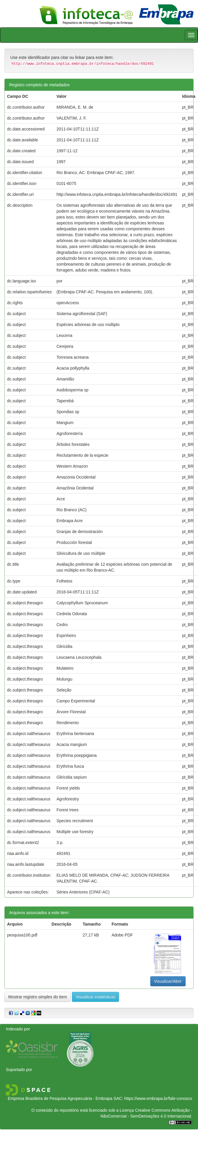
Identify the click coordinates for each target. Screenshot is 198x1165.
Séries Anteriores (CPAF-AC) (83, 892)
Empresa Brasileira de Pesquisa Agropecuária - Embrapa (60, 1098)
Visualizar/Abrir (168, 981)
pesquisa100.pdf (22, 935)
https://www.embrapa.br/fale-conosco (158, 1098)
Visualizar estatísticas (95, 996)
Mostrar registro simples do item (37, 996)
